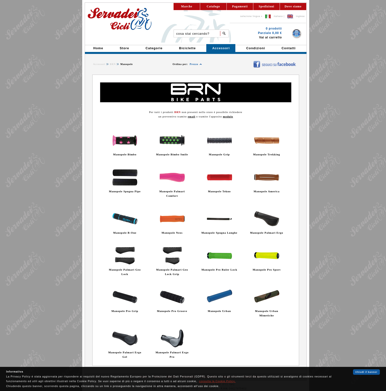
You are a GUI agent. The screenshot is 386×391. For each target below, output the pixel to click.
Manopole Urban (219, 311)
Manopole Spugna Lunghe (219, 232)
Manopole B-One (124, 232)
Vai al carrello (270, 37)
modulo (228, 116)
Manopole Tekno (219, 191)
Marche (187, 6)
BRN (113, 64)
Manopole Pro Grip (124, 311)
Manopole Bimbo (125, 154)
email (191, 116)
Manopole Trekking (266, 154)
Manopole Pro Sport (267, 269)
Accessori (99, 64)
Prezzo (194, 64)
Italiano (278, 16)
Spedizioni (266, 6)
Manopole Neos (171, 232)
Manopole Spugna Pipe (125, 191)
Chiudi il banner (366, 372)
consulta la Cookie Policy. (217, 381)
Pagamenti (240, 6)
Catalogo (213, 6)
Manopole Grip (219, 154)
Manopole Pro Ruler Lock (219, 269)
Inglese (300, 16)
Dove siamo (293, 6)
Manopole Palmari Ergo (266, 232)
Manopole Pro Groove (172, 311)
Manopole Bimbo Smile (172, 154)
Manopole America (267, 191)
